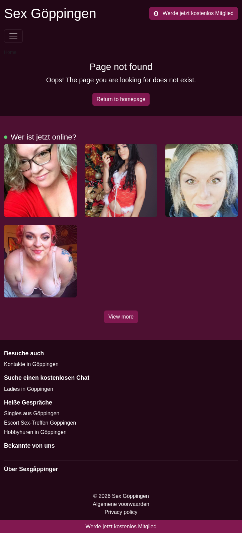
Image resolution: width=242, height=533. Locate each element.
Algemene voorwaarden (121, 504)
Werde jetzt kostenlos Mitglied (194, 13)
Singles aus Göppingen (31, 413)
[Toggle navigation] (13, 36)
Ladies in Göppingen (28, 389)
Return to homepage (121, 99)
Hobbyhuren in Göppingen (35, 432)
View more (121, 317)
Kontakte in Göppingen (31, 364)
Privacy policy (121, 512)
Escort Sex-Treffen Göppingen (40, 423)
